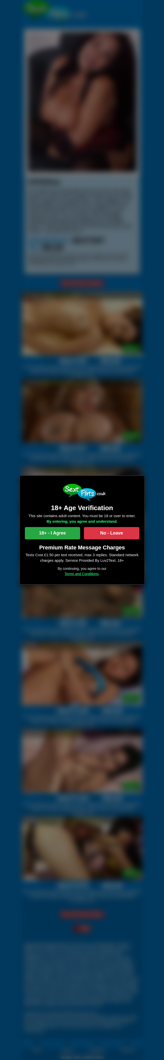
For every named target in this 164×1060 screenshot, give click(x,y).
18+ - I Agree (52, 533)
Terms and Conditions (81, 574)
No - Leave (111, 533)
